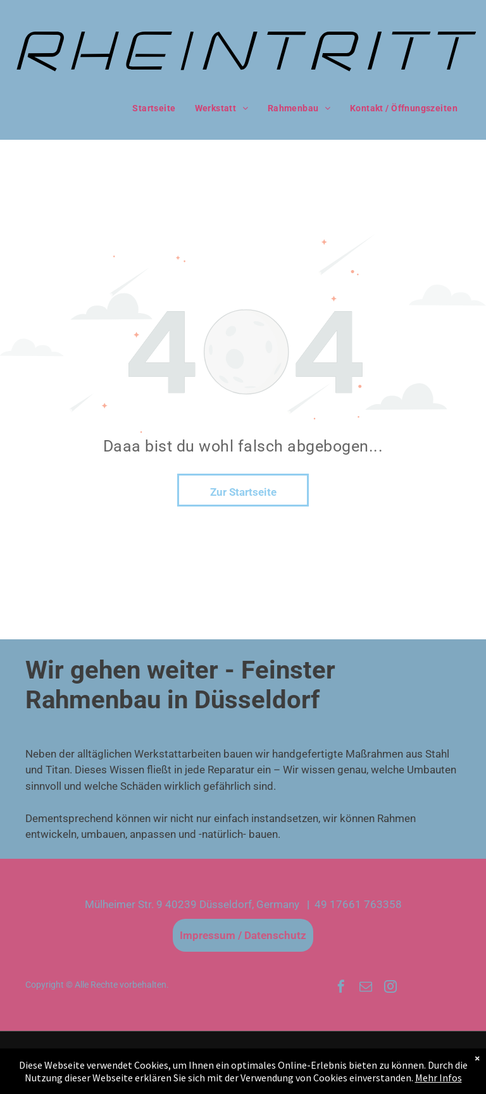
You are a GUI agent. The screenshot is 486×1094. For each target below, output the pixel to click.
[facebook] (341, 988)
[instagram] (390, 988)
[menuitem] (154, 109)
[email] (365, 988)
